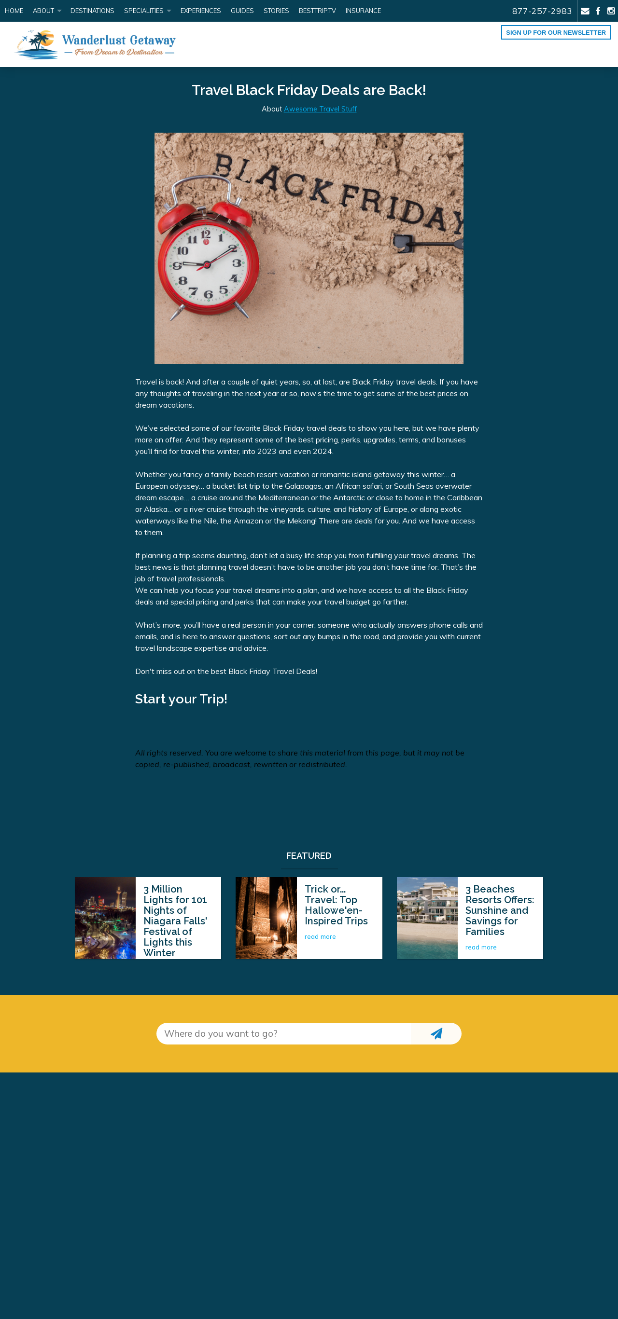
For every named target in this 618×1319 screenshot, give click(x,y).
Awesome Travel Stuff (320, 109)
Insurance (363, 10)
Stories (276, 10)
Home (14, 10)
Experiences (201, 10)
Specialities (144, 10)
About (43, 10)
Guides (242, 10)
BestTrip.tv (317, 10)
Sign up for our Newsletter (556, 32)
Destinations (92, 10)
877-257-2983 (542, 10)
